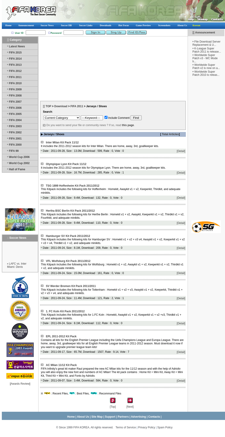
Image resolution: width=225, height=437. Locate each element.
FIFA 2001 (15, 138)
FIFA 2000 (15, 144)
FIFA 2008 (15, 95)
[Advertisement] (206, 148)
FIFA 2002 (15, 132)
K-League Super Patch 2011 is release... (206, 50)
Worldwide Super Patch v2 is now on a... (206, 66)
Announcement (205, 32)
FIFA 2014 (15, 58)
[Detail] (181, 151)
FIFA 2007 (15, 101)
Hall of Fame (17, 169)
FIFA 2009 (15, 89)
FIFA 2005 (15, 114)
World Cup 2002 (19, 163)
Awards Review (20, 383)
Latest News (17, 46)
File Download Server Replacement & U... (206, 43)
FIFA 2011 (15, 77)
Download (60, 106)
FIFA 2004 (15, 120)
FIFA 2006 (15, 107)
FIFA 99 (13, 150)
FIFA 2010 (15, 83)
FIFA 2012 (15, 71)
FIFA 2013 (15, 64)
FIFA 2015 (15, 52)
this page (128, 125)
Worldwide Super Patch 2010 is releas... (206, 73)
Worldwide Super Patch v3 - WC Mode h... (205, 58)
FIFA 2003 (15, 126)
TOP (48, 106)
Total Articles (170, 134)
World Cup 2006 (19, 157)
